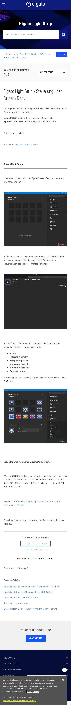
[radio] (27, 543)
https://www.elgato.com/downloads (21, 144)
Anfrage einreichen (45, 558)
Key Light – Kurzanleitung (16, 603)
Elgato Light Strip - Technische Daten (21, 597)
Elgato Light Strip (15, 57)
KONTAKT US (35, 638)
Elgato (8, 53)
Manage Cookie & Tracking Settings (19, 701)
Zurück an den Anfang (16, 568)
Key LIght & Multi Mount (32, 53)
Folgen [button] (62, 54)
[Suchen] (35, 34)
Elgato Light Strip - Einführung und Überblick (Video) (28, 592)
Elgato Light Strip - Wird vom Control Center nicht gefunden (32, 586)
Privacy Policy (33, 692)
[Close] (63, 680)
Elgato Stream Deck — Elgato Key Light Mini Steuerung (30, 608)
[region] (33, 690)
